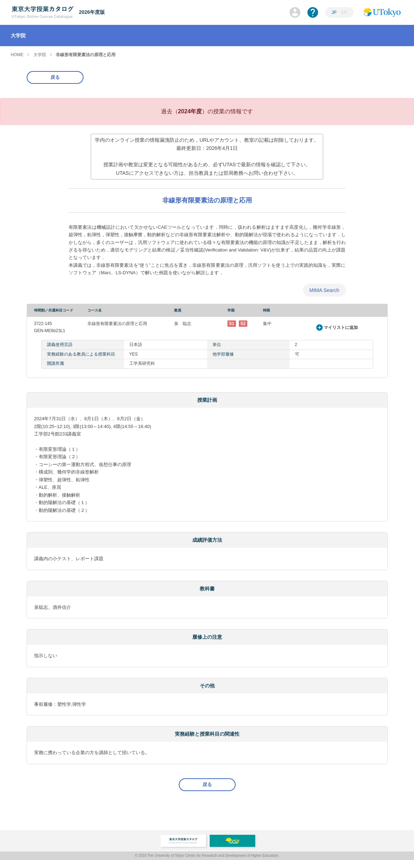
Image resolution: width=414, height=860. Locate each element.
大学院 (39, 54)
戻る (55, 77)
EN (344, 12)
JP (334, 12)
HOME (17, 54)
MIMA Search (324, 290)
